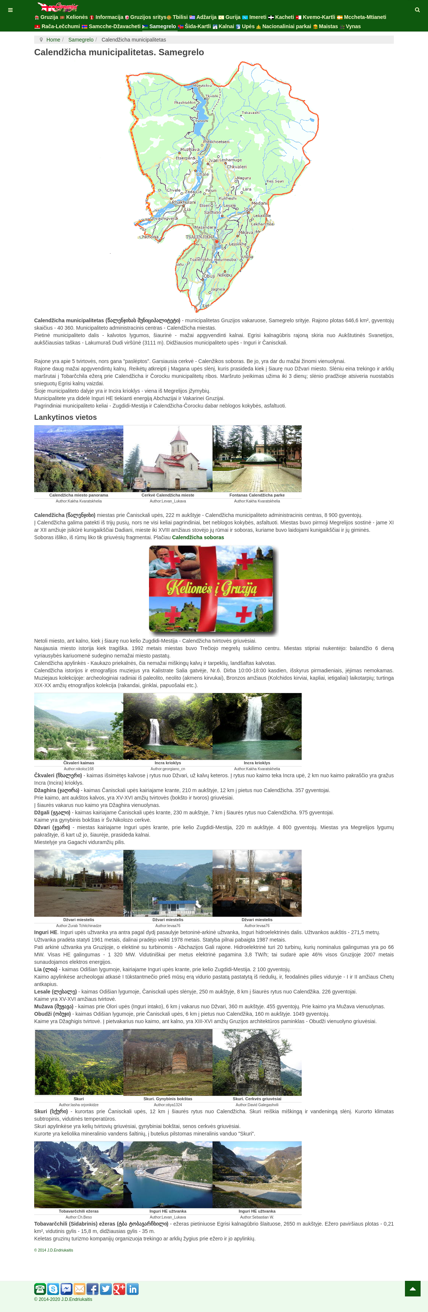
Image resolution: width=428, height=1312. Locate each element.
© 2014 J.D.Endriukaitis (53, 1250)
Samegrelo (80, 40)
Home (53, 40)
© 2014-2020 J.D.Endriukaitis (63, 1299)
